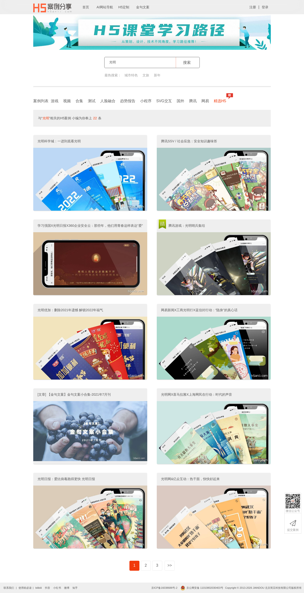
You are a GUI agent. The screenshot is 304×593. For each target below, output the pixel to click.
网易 (205, 101)
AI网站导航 (104, 7)
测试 (91, 101)
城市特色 (131, 75)
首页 (85, 7)
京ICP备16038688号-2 (164, 587)
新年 (157, 75)
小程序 (146, 101)
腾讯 (193, 101)
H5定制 (123, 7)
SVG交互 (164, 101)
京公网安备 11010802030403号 (201, 587)
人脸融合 (107, 101)
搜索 (187, 62)
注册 (252, 7)
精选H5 (221, 100)
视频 (67, 101)
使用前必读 (25, 587)
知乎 (75, 587)
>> (169, 565)
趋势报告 (127, 101)
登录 (265, 7)
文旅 (145, 75)
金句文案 (142, 7)
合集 (79, 101)
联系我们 (9, 587)
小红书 (57, 587)
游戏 (54, 101)
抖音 (47, 587)
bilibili (38, 587)
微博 (66, 587)
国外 (180, 101)
